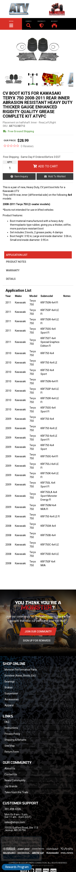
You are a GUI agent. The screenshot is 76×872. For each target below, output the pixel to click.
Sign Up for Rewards (37, 640)
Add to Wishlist (57, 176)
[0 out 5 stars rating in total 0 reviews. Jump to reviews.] (19, 146)
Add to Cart (48, 166)
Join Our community (38, 631)
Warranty (12, 270)
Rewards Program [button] (17, 867)
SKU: (5, 125)
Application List (16, 254)
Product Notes (16, 261)
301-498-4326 (13, 809)
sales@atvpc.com (15, 822)
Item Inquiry (21, 176)
